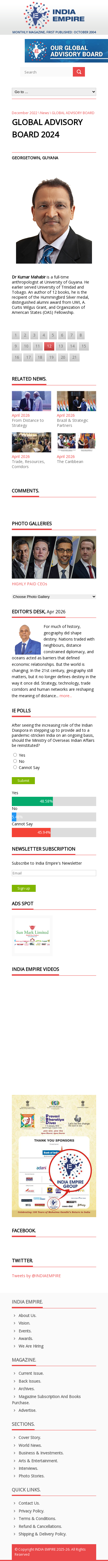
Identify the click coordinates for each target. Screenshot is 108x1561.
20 (63, 357)
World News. (27, 1445)
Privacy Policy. (28, 1511)
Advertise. (24, 1410)
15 (84, 346)
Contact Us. (26, 1503)
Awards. (22, 1338)
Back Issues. (26, 1381)
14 (72, 346)
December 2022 (24, 112)
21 (74, 357)
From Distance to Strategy (28, 423)
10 (26, 346)
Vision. (21, 1323)
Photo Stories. (28, 1476)
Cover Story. (26, 1437)
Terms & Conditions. (34, 1518)
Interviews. (25, 1468)
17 (28, 357)
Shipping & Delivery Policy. (39, 1534)
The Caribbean (70, 461)
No (21, 761)
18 (40, 357)
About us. (24, 1315)
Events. (22, 1331)
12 (49, 346)
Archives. (23, 1388)
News (44, 112)
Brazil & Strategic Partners (72, 423)
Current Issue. (28, 1373)
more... (66, 695)
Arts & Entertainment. (35, 1460)
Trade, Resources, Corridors (28, 464)
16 (17, 357)
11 (37, 346)
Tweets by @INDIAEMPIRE (36, 1275)
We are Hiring (27, 1346)
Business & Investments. (38, 1453)
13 (60, 346)
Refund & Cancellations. (37, 1526)
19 (51, 357)
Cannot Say (29, 767)
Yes (22, 755)
